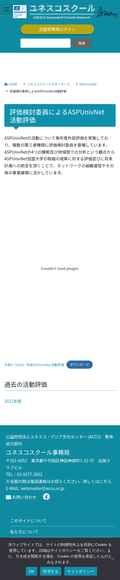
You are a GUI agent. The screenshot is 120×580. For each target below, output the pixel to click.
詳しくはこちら (97, 481)
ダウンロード (79, 364)
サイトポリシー (80, 571)
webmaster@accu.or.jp (43, 488)
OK (31, 571)
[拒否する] (113, 559)
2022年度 (13, 401)
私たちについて (24, 532)
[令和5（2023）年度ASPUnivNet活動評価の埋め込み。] (60, 268)
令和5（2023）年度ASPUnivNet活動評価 (34, 364)
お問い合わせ (21, 497)
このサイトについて (28, 520)
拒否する (50, 571)
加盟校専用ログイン (57, 29)
